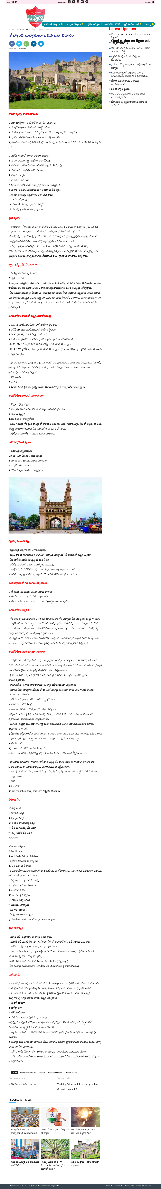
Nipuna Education (55, 1072)
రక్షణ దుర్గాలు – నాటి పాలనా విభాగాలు (85, 1164)
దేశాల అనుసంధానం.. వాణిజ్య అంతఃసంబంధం (125, 83)
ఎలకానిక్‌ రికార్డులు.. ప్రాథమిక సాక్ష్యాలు (55, 1131)
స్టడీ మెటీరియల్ (133, 24)
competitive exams (28, 1072)
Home (11, 29)
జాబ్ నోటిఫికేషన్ (112, 24)
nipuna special (71, 1072)
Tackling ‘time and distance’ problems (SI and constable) (78, 1087)
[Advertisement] (83, 13)
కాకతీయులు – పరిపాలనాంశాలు (24, 1084)
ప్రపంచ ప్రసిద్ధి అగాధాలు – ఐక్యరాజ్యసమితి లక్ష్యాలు (131, 66)
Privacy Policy (129, 1186)
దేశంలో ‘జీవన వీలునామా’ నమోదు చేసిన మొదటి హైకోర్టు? (130, 50)
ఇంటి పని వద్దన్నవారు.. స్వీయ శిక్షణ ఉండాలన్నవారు (128, 96)
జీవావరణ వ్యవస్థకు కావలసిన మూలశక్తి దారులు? (129, 104)
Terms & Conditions (143, 1186)
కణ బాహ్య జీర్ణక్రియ (120, 89)
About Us (109, 1186)
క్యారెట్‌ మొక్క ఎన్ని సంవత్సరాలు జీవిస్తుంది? (126, 58)
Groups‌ (42, 1072)
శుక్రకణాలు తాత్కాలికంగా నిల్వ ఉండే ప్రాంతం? (83, 1131)
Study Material (22, 29)
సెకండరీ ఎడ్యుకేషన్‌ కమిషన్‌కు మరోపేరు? (25, 1164)
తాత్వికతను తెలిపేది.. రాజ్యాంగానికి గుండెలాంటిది (24, 1131)
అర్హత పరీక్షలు (75, 24)
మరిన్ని (149, 24)
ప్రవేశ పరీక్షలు (94, 24)
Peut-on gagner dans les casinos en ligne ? (130, 36)
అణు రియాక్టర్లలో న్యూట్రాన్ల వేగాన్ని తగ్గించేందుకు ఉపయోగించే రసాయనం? (129, 75)
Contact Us (118, 1186)
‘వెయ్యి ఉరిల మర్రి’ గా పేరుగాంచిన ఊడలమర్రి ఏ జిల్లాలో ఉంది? (53, 1166)
